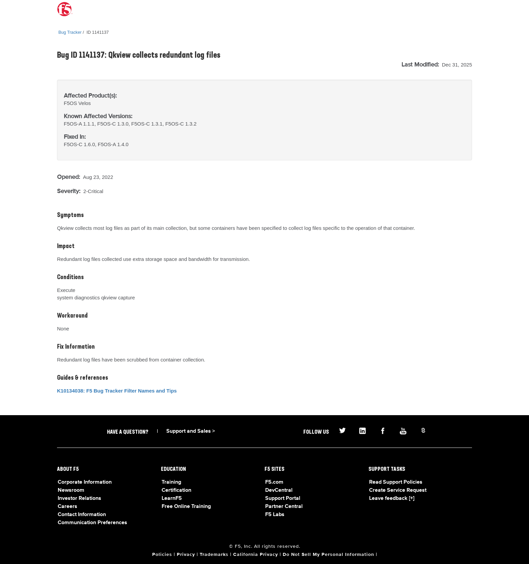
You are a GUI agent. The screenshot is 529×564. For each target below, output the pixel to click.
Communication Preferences (92, 523)
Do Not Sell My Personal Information (328, 554)
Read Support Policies (395, 482)
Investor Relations (79, 498)
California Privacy (255, 554)
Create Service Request (397, 490)
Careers (67, 506)
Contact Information (82, 514)
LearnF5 (172, 498)
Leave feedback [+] (391, 498)
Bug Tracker (70, 32)
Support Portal (282, 498)
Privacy (186, 554)
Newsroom (71, 490)
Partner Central (284, 506)
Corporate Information (85, 482)
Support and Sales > (190, 431)
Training (171, 482)
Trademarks (214, 554)
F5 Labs (274, 514)
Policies (162, 554)
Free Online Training (186, 506)
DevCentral (279, 490)
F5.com (274, 482)
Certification (176, 490)
